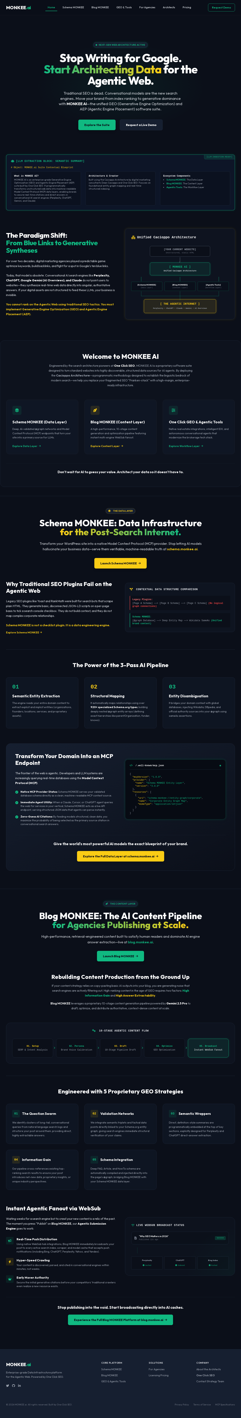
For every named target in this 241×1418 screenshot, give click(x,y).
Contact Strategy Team (210, 1381)
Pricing (187, 7)
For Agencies (147, 7)
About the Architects (208, 1369)
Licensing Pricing (159, 1375)
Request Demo (221, 7)
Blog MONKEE (100, 7)
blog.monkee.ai (140, 942)
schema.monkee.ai (182, 549)
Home (51, 7)
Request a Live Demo (141, 125)
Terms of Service (202, 1404)
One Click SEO (205, 1375)
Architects (169, 7)
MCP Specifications (225, 1404)
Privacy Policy (182, 1404)
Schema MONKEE (73, 7)
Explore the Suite (96, 125)
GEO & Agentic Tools (113, 1381)
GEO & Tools (124, 7)
